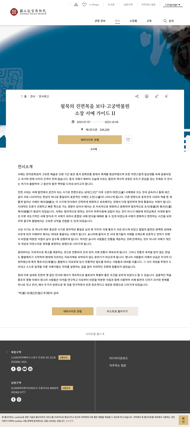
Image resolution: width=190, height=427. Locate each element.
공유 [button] (136, 96)
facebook (13, 369)
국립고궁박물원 (28, 11)
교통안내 (63, 357)
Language (171, 4)
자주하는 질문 (117, 365)
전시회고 (44, 96)
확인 (183, 420)
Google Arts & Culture (30, 369)
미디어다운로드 (118, 358)
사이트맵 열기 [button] (94, 334)
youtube (24, 369)
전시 (32, 96)
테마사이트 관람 (90, 140)
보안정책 (69, 420)
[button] (146, 96)
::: (70, 4)
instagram (19, 369)
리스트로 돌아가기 (117, 311)
